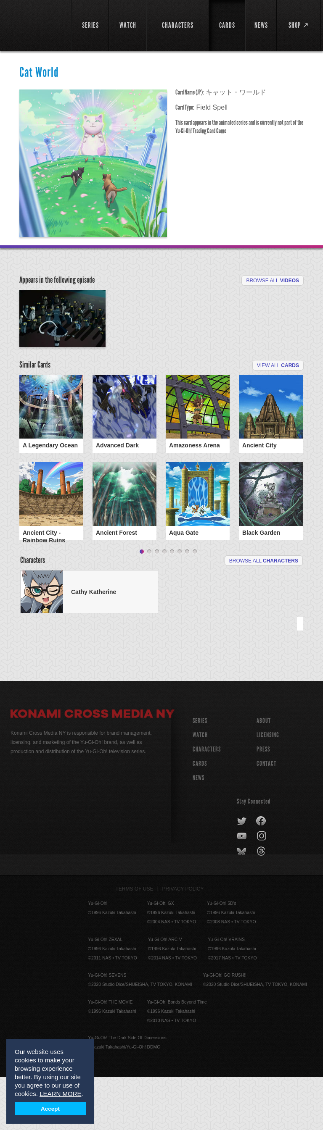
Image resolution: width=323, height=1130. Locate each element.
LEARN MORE (60, 1093)
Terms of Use (135, 942)
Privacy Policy (183, 942)
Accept (50, 1109)
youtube (242, 889)
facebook (261, 874)
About (264, 774)
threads (262, 904)
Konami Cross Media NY (93, 767)
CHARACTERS (207, 802)
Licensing (268, 788)
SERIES (200, 774)
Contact (266, 816)
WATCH (200, 788)
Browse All (272, 281)
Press (263, 802)
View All (278, 406)
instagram (262, 889)
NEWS (198, 831)
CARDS (200, 816)
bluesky (242, 904)
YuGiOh (36, 25)
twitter (242, 874)
